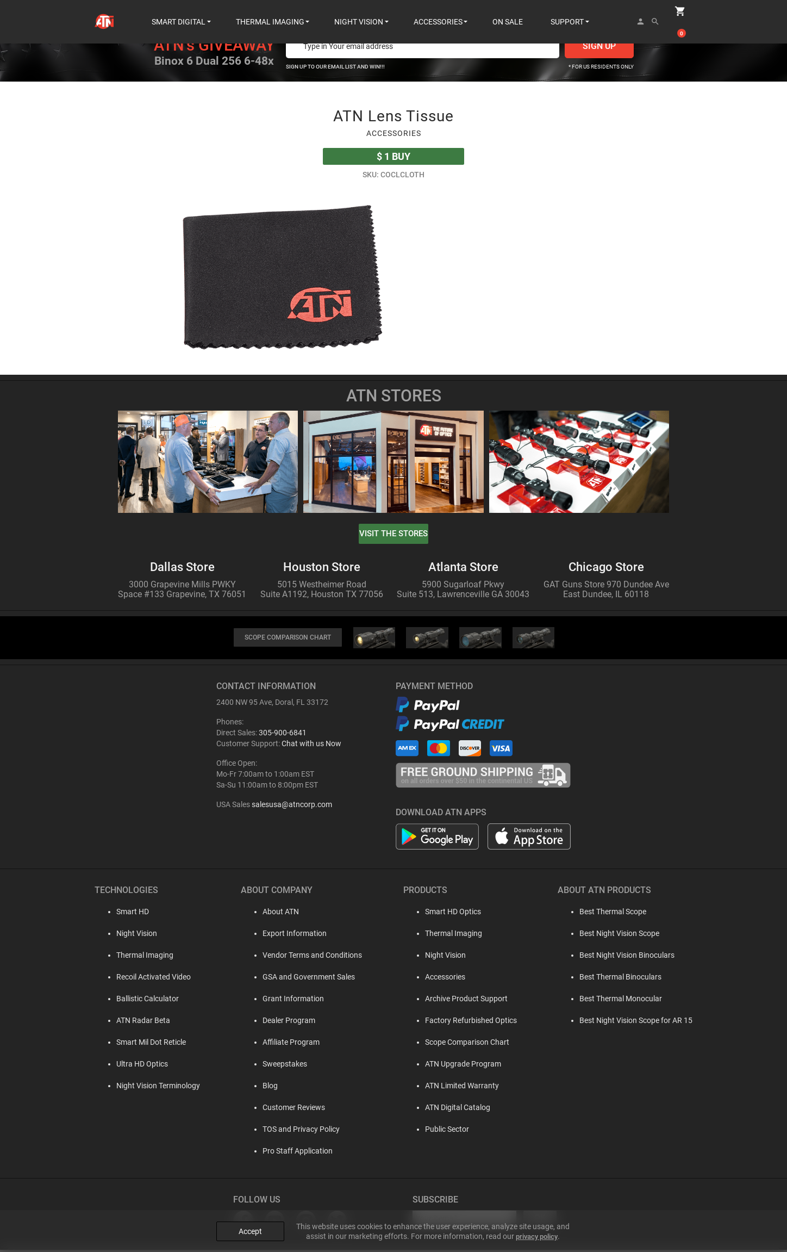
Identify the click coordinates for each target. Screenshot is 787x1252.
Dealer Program (281, 1022)
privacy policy (536, 1225)
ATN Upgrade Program (459, 1066)
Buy (393, 156)
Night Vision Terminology (147, 1087)
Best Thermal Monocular (620, 1000)
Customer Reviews (286, 1109)
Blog (263, 1087)
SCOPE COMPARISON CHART (287, 639)
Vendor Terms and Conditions (305, 957)
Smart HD (121, 913)
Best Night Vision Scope (619, 935)
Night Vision (125, 935)
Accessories (441, 979)
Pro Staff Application (290, 1153)
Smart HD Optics (449, 913)
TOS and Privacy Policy (294, 1131)
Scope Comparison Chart (463, 1044)
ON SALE (507, 11)
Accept (250, 1220)
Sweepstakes (277, 1066)
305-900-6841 (283, 734)
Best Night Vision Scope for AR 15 (635, 1022)
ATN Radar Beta (132, 1022)
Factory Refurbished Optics (467, 1022)
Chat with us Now (311, 745)
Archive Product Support (462, 1000)
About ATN (273, 913)
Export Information (287, 935)
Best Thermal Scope (612, 913)
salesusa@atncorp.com (292, 806)
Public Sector (443, 1131)
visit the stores (393, 534)
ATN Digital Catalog (453, 1109)
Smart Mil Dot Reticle (140, 1044)
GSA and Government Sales (301, 979)
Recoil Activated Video (142, 979)
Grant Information (286, 1000)
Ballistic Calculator (136, 1000)
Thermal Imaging (134, 957)
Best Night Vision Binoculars (626, 957)
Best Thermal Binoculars (620, 979)
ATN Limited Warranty (458, 1087)
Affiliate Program (284, 1044)
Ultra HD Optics (131, 1066)
